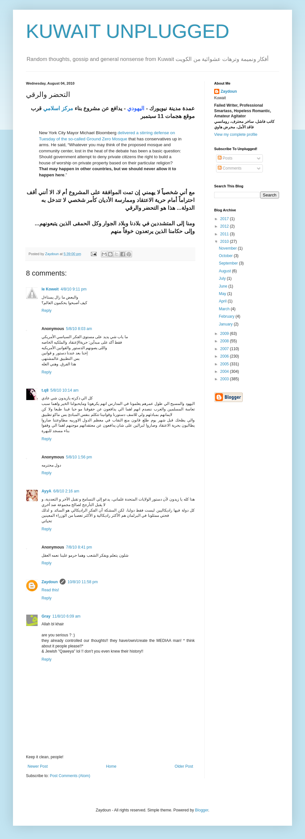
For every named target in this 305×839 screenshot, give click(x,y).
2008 (225, 341)
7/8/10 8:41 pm (79, 547)
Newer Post (38, 766)
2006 (225, 356)
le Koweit (50, 289)
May (223, 293)
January (226, 324)
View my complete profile (235, 134)
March (225, 309)
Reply (47, 310)
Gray (46, 616)
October (226, 256)
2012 (225, 226)
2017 (225, 219)
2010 (225, 241)
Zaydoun (50, 582)
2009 (225, 333)
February (227, 316)
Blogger (201, 810)
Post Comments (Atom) (70, 776)
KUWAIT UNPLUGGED (127, 31)
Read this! (50, 590)
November (228, 248)
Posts (225, 158)
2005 (225, 364)
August (225, 271)
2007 (225, 349)
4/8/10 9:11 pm (74, 289)
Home (111, 766)
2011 (225, 234)
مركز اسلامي (58, 108)
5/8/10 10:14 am (64, 390)
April (223, 301)
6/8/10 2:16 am (66, 491)
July (223, 278)
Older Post (184, 766)
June (223, 286)
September (229, 263)
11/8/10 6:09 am (66, 616)
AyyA (46, 491)
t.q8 (45, 390)
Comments (229, 168)
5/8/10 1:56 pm (79, 457)
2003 (225, 379)
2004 (225, 371)
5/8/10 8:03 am (79, 328)
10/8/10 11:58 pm (82, 582)
